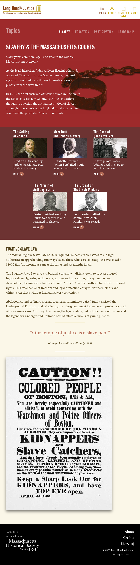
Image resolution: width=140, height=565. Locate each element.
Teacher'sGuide (123, 14)
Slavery (64, 31)
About (134, 12)
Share (127, 543)
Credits (128, 537)
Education (82, 31)
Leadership (126, 31)
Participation (103, 31)
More (18, 174)
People (112, 12)
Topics (102, 12)
